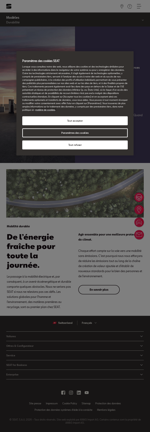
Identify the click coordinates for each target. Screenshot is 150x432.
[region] (75, 103)
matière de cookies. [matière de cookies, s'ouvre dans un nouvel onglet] (45, 109)
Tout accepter (75, 120)
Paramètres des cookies (75, 132)
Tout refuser (75, 144)
